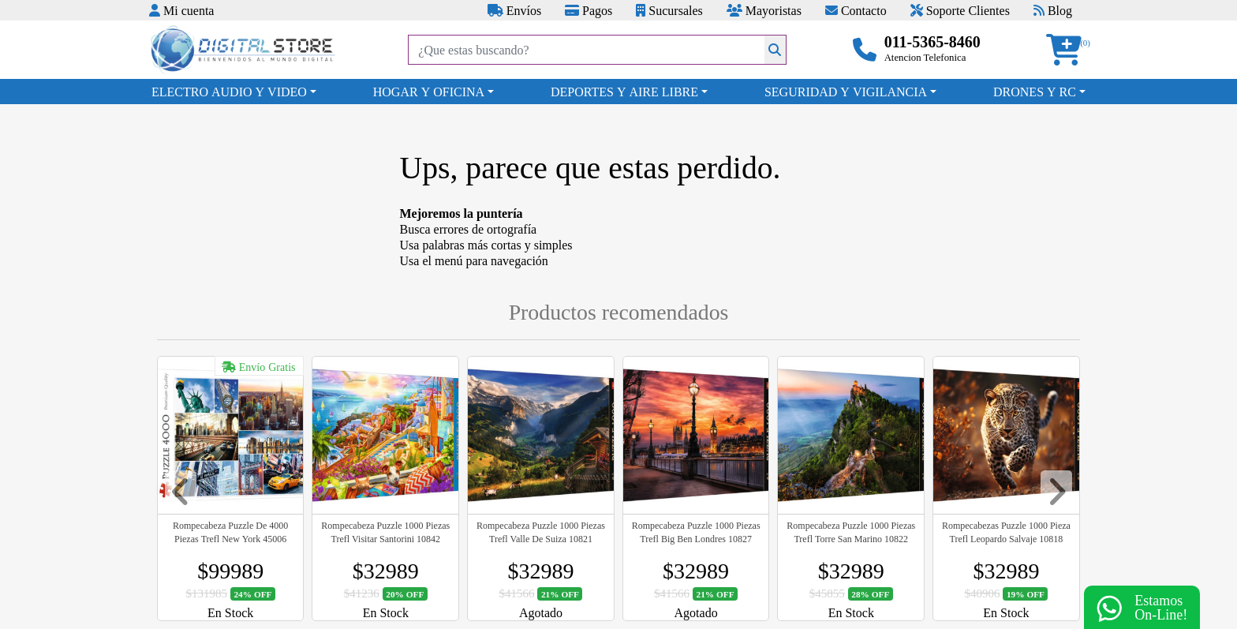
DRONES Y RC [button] (1034, 91)
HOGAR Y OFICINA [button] (428, 91)
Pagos (588, 10)
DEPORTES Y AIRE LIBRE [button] (624, 91)
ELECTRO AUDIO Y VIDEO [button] (229, 91)
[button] (1069, 50)
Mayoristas (764, 10)
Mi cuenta (181, 10)
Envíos (514, 10)
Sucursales (669, 10)
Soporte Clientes (960, 10)
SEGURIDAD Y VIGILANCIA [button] (845, 91)
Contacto (856, 10)
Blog (1052, 10)
